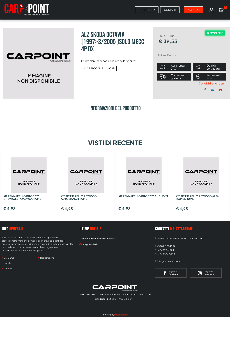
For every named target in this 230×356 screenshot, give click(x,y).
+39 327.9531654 (165, 250)
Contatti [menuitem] (7, 268)
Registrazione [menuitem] (46, 257)
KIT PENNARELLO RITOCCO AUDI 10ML (143, 196)
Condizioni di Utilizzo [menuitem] (105, 299)
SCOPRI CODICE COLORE (99, 68)
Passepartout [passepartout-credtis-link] (121, 314)
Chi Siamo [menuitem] (8, 257)
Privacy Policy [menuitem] (125, 299)
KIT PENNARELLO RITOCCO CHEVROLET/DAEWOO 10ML (22, 197)
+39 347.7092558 (166, 253)
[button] (38, 62)
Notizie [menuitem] (6, 263)
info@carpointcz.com (168, 261)
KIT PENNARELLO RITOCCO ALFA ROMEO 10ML (197, 197)
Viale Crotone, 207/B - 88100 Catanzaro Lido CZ (182, 238)
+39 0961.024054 (166, 246)
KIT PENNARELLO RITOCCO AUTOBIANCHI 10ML (79, 197)
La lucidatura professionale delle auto (98, 238)
